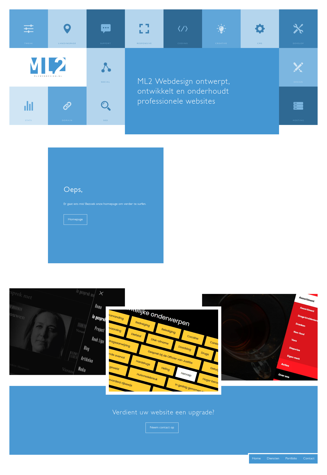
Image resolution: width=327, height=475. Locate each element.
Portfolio (291, 458)
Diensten (273, 458)
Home (256, 458)
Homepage (75, 227)
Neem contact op (162, 435)
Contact (308, 458)
